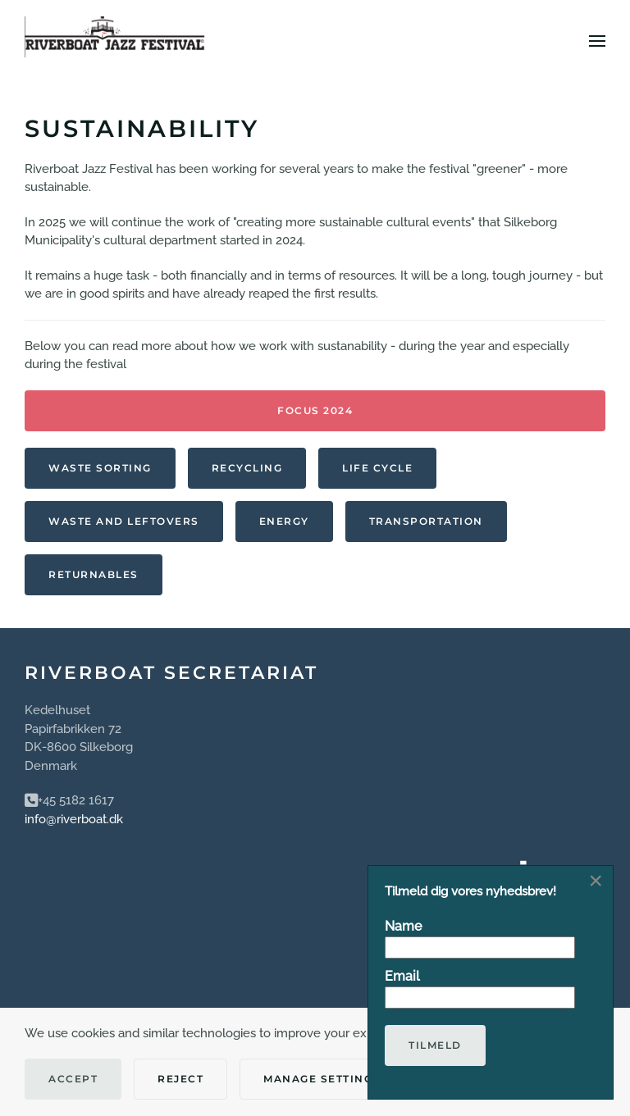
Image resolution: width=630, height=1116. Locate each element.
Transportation (426, 521)
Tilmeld (435, 1045)
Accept (73, 1079)
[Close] (595, 880)
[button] (597, 41)
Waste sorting (100, 468)
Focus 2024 (315, 410)
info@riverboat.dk (74, 819)
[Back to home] (115, 41)
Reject (180, 1079)
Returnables (93, 574)
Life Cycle (377, 468)
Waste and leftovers (123, 521)
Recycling (247, 468)
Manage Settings (322, 1079)
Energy (284, 521)
